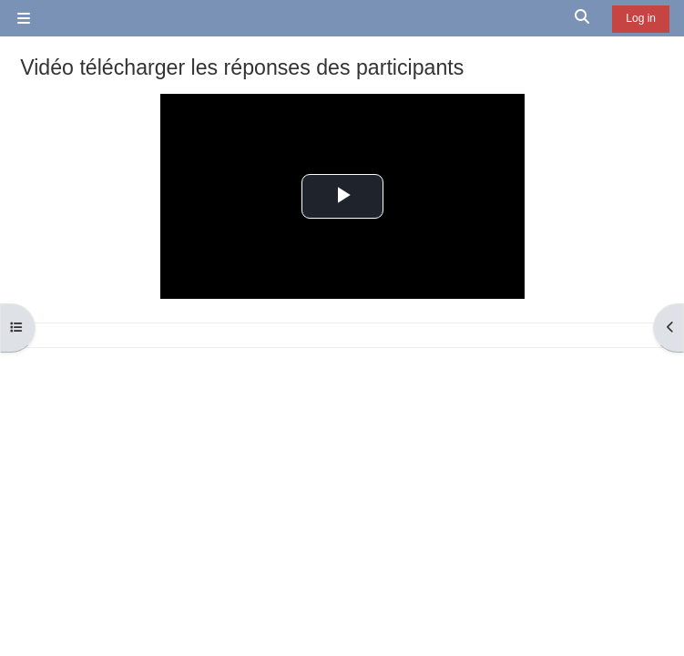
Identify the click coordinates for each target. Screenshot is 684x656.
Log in (641, 18)
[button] (583, 18)
